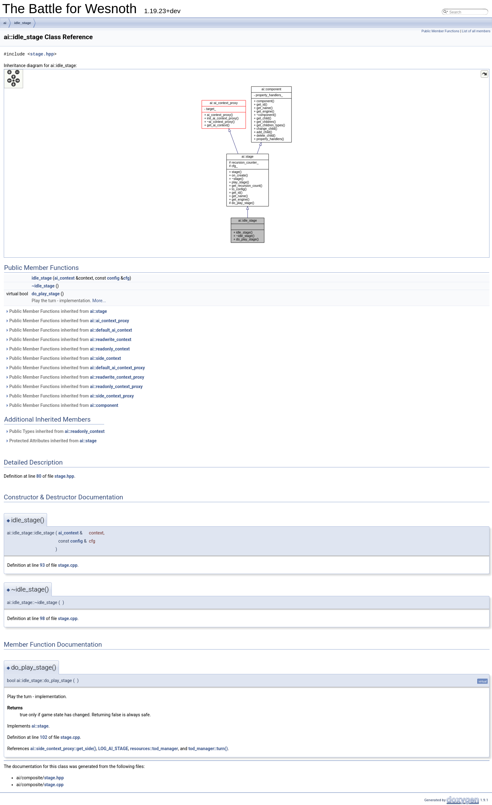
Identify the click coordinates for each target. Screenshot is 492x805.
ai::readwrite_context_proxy (117, 377)
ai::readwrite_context (110, 339)
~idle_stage (43, 285)
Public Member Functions (440, 31)
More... (99, 300)
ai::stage (98, 311)
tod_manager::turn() (207, 748)
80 (38, 476)
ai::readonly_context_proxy (116, 386)
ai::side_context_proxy (112, 395)
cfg (126, 278)
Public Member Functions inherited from (56, 311)
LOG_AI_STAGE (113, 748)
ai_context (64, 278)
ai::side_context (105, 358)
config (113, 278)
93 (42, 565)
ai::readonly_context (110, 348)
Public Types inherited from (54, 431)
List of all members (476, 31)
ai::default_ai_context (111, 330)
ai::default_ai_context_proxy (117, 367)
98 (42, 618)
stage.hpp (42, 54)
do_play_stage (46, 293)
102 (43, 737)
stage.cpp (68, 565)
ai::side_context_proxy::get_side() (63, 748)
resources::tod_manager (154, 748)
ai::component (104, 405)
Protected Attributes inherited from (51, 440)
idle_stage (22, 23)
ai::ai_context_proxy (109, 320)
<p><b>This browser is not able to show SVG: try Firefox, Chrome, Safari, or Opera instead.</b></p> (246, 163)
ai (4, 23)
